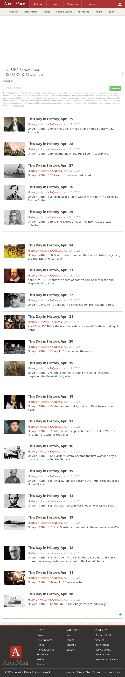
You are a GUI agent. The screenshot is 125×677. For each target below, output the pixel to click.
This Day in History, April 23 (50, 269)
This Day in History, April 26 (50, 186)
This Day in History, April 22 (50, 294)
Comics (70, 639)
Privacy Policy (83, 672)
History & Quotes (51, 124)
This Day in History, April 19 (50, 362)
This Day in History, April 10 (50, 593)
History (32, 124)
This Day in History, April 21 (50, 316)
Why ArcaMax (103, 649)
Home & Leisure (64, 11)
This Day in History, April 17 (50, 421)
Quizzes (70, 649)
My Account (102, 644)
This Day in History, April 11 (50, 572)
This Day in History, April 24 (50, 245)
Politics (99, 11)
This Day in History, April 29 (50, 118)
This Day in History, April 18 (50, 396)
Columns (71, 644)
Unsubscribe (114, 672)
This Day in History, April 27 (50, 165)
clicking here (19, 106)
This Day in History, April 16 (50, 445)
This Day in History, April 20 (50, 341)
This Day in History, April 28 (50, 143)
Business (13, 11)
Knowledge (83, 11)
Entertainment (30, 11)
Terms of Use (99, 672)
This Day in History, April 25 (50, 211)
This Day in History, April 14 (50, 495)
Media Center (103, 654)
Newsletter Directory (107, 659)
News (69, 635)
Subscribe (115, 88)
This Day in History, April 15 (50, 470)
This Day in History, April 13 (50, 517)
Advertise (70, 672)
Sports (112, 11)
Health (46, 11)
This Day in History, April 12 (50, 547)
